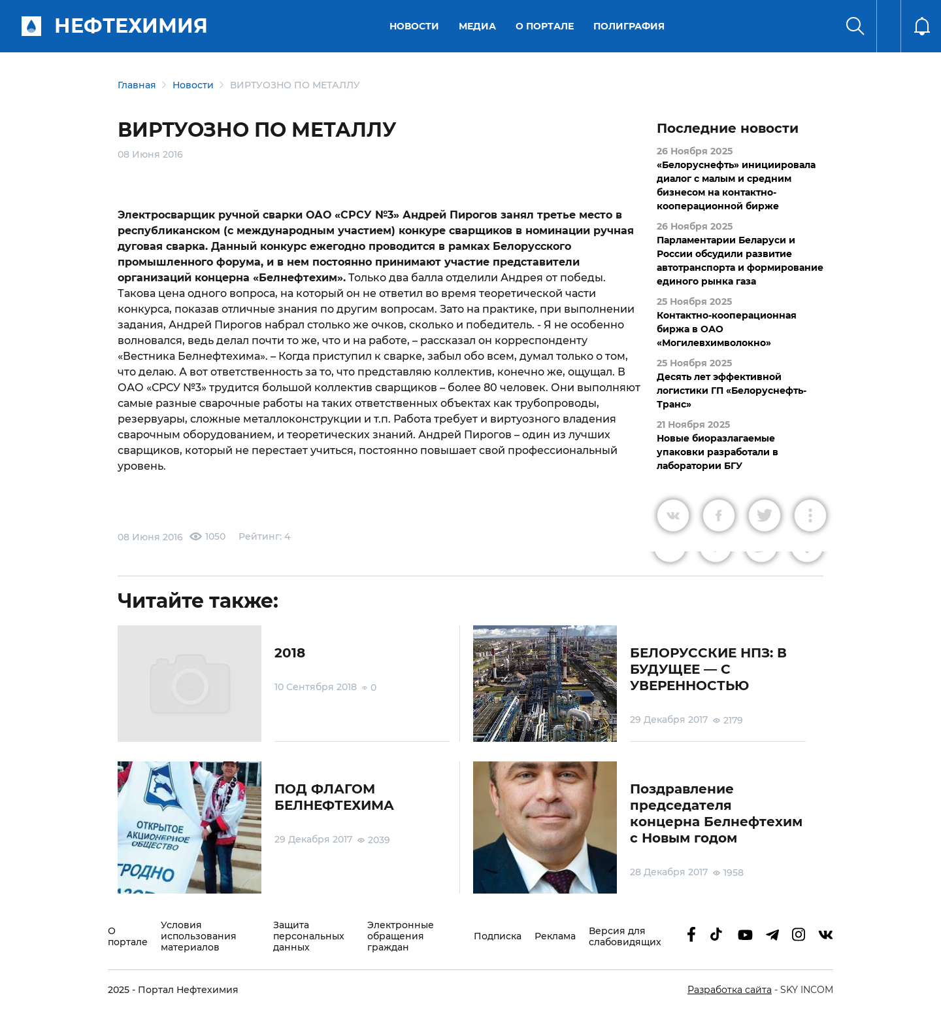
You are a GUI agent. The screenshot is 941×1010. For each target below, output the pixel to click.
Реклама (555, 936)
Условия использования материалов (199, 936)
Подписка (497, 936)
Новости (414, 26)
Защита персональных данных (308, 936)
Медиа (477, 26)
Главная (137, 85)
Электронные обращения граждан (400, 936)
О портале (545, 26)
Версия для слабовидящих (625, 937)
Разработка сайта (729, 990)
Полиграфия (629, 26)
